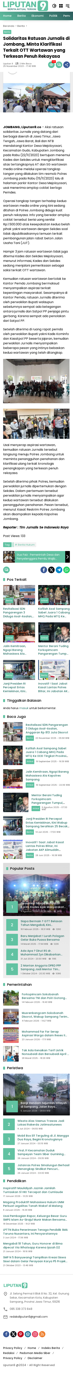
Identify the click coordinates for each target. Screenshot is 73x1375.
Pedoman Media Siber (35, 1353)
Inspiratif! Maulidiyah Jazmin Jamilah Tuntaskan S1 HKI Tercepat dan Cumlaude (33, 1190)
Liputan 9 (8, 64)
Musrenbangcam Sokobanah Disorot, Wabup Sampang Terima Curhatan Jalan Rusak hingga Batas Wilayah (45, 1015)
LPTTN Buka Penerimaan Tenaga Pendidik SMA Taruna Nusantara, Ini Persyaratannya (35, 1232)
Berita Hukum (26, 545)
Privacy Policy (12, 1348)
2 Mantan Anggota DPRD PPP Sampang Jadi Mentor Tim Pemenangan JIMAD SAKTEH (41, 967)
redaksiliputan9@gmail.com (29, 1317)
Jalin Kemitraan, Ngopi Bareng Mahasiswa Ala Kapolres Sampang (17, 650)
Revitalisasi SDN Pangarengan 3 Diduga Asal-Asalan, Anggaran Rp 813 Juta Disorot (18, 612)
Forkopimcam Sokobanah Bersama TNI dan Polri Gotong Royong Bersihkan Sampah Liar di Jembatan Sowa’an (45, 996)
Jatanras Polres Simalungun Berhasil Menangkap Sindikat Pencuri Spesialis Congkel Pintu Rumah (43, 1167)
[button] (54, 5)
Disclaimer (35, 1358)
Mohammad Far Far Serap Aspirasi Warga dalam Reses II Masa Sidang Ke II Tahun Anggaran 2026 (43, 1033)
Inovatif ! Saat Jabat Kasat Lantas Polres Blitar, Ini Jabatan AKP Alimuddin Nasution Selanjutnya (53, 687)
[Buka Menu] (61, 5)
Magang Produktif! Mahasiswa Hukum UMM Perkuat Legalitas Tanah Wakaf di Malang (33, 1204)
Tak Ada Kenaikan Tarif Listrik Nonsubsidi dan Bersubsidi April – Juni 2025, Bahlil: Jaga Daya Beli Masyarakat (45, 1052)
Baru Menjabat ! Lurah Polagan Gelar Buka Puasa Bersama (42, 938)
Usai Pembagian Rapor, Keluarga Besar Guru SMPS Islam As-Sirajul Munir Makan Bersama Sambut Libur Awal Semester (35, 1218)
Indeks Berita (50, 1348)
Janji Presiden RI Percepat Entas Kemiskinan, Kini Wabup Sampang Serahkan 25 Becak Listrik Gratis (16, 687)
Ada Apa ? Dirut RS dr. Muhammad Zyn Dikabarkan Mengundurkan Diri (41, 953)
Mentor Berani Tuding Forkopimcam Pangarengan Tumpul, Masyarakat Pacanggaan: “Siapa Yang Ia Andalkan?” (54, 650)
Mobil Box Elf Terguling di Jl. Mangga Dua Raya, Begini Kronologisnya (43, 1137)
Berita (7, 31)
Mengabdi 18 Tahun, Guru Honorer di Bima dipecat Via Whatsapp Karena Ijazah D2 (32, 1245)
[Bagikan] (66, 64)
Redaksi (8, 1353)
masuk (23, 708)
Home (32, 1348)
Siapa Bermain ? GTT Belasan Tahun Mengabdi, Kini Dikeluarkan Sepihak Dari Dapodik (41, 923)
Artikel (44, 600)
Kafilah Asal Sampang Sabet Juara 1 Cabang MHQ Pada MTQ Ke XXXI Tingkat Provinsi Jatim (54, 612)
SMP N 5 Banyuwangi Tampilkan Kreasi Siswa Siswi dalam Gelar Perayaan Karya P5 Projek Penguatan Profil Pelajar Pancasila (34, 1259)
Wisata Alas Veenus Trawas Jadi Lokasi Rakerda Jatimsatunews (41, 1123)
